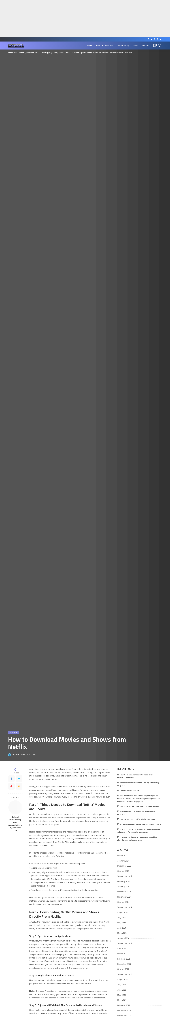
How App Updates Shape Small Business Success (139, 806)
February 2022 (123, 1005)
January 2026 (123, 861)
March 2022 (122, 1000)
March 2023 (122, 954)
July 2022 (121, 985)
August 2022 (122, 979)
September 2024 (124, 907)
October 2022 (123, 969)
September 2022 (124, 974)
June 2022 (121, 990)
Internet (13, 733)
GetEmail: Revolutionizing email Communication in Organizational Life (15, 824)
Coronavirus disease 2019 (130, 790)
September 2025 (124, 876)
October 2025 (123, 871)
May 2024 (121, 923)
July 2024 (121, 917)
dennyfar (15, 754)
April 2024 (121, 928)
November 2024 (124, 897)
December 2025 (124, 866)
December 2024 (124, 892)
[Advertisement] (79, 18)
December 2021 (124, 1010)
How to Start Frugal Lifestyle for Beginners (137, 819)
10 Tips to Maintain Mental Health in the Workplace (140, 824)
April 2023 (121, 948)
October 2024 (123, 902)
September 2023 (124, 943)
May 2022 (121, 995)
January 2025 (123, 886)
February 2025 (123, 881)
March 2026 (122, 855)
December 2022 (124, 964)
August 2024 (122, 912)
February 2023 (123, 959)
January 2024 (123, 938)
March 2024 (122, 933)
